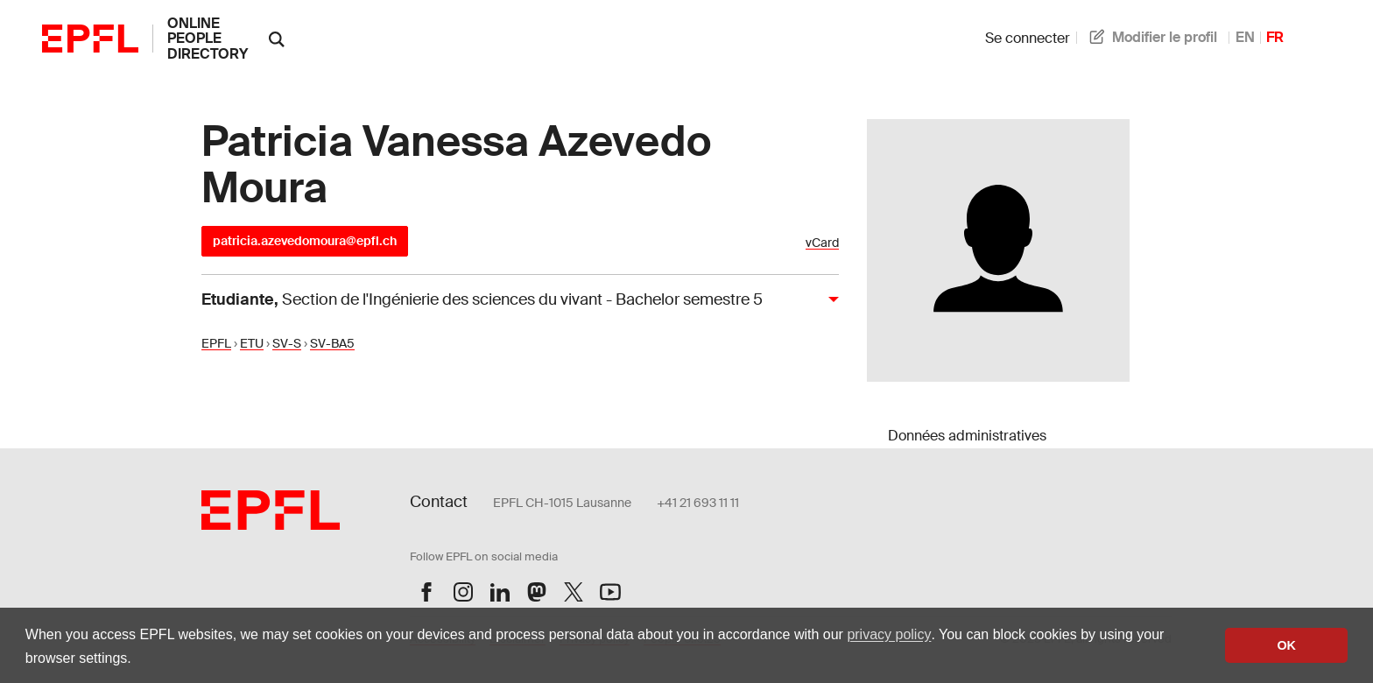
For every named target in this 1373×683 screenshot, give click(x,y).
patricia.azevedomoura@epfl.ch (305, 241)
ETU (252, 343)
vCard (822, 243)
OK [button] (1286, 645)
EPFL (216, 343)
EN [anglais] (1245, 37)
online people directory (207, 38)
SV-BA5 (332, 343)
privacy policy (889, 634)
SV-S (286, 343)
